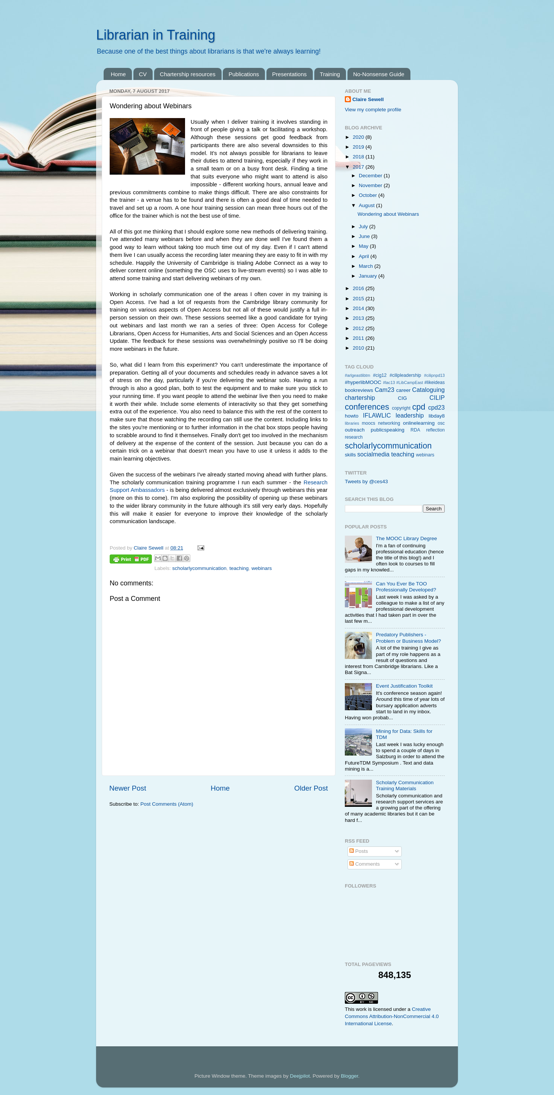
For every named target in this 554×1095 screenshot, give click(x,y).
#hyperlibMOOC (363, 382)
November (371, 185)
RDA (415, 430)
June (365, 236)
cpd (418, 407)
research (354, 437)
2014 (359, 308)
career (403, 390)
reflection (435, 430)
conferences (367, 407)
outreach (355, 430)
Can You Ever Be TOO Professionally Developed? (406, 587)
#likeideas (434, 382)
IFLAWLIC (377, 415)
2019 (359, 147)
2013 (359, 318)
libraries (352, 423)
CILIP (437, 397)
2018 (359, 157)
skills (350, 455)
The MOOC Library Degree (406, 538)
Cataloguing (428, 389)
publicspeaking (387, 430)
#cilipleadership (405, 375)
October (368, 195)
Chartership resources (188, 74)
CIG (402, 398)
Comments (364, 864)
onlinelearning (419, 423)
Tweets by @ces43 (366, 481)
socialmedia (373, 454)
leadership (410, 415)
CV (143, 74)
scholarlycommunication (199, 568)
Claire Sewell (368, 99)
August (367, 205)
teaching (239, 568)
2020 (359, 137)
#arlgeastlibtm (357, 375)
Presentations (289, 74)
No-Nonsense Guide (378, 74)
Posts (358, 851)
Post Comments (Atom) (167, 804)
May (364, 246)
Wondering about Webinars (388, 214)
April (364, 256)
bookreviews (359, 390)
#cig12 (380, 375)
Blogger (349, 1076)
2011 (359, 338)
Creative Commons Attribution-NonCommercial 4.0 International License (392, 1016)
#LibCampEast (409, 382)
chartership (360, 397)
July (364, 226)
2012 (359, 328)
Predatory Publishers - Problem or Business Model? (408, 637)
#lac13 (389, 382)
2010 (359, 348)
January (368, 276)
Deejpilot (300, 1076)
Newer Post (127, 788)
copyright (401, 408)
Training (330, 74)
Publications (243, 74)
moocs (368, 423)
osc (441, 423)
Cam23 (384, 389)
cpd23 (436, 407)
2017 (359, 167)
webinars (261, 568)
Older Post (311, 788)
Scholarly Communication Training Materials (404, 785)
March (366, 266)
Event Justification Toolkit (404, 686)
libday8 (437, 416)
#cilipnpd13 (434, 375)
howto (351, 416)
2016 (359, 288)
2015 (359, 298)
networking (389, 423)
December (371, 175)
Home (118, 74)
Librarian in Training (155, 35)
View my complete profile (373, 109)
